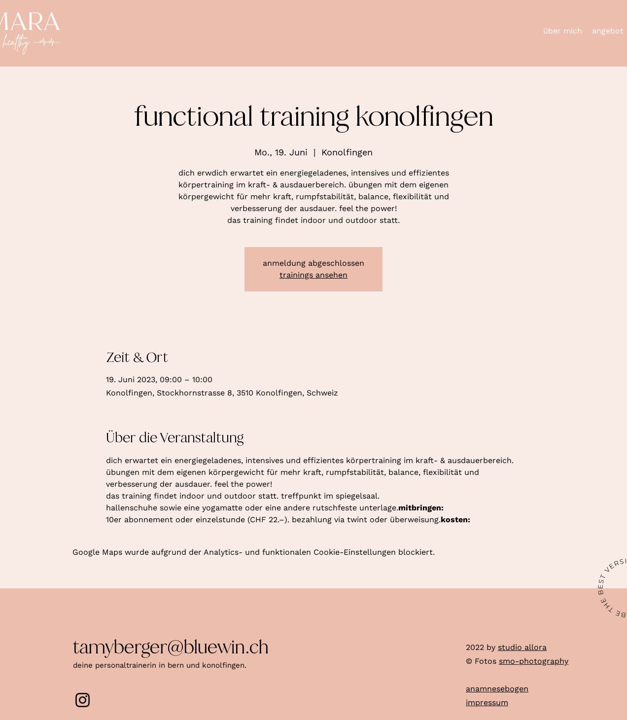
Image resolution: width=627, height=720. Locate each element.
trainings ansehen (313, 275)
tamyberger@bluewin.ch (171, 647)
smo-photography (533, 661)
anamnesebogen (497, 688)
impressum (487, 702)
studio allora (522, 647)
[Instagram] (82, 700)
